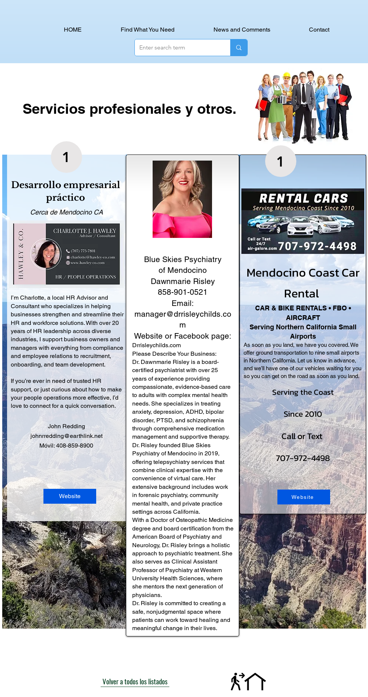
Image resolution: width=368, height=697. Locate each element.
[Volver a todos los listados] (135, 681)
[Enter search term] (177, 47)
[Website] (69, 496)
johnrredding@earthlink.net (66, 435)
